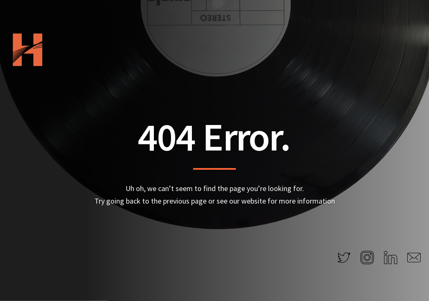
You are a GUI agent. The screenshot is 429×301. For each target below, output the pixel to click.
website (253, 201)
